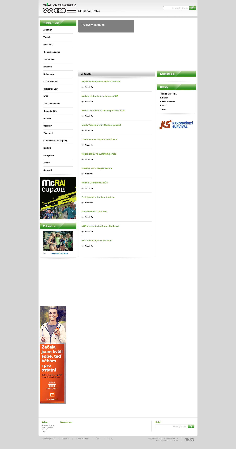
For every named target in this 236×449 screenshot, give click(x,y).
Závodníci (48, 133)
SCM (45, 96)
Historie (47, 118)
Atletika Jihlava (48, 426)
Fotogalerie (48, 155)
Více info (89, 87)
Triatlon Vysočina (168, 94)
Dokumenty (48, 74)
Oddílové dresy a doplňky (55, 140)
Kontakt (47, 148)
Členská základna (51, 52)
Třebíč (44, 430)
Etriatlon (164, 98)
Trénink (46, 37)
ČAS (44, 432)
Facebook (48, 44)
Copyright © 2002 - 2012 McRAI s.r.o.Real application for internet (163, 439)
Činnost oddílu (50, 111)
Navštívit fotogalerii (59, 253)
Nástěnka (47, 67)
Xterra (163, 109)
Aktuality (47, 30)
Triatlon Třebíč (69, 8)
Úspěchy (47, 126)
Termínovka (48, 59)
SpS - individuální (51, 104)
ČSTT (162, 106)
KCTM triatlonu (50, 81)
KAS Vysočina (47, 428)
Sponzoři (47, 170)
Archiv (46, 163)
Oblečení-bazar (50, 89)
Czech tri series (167, 102)
